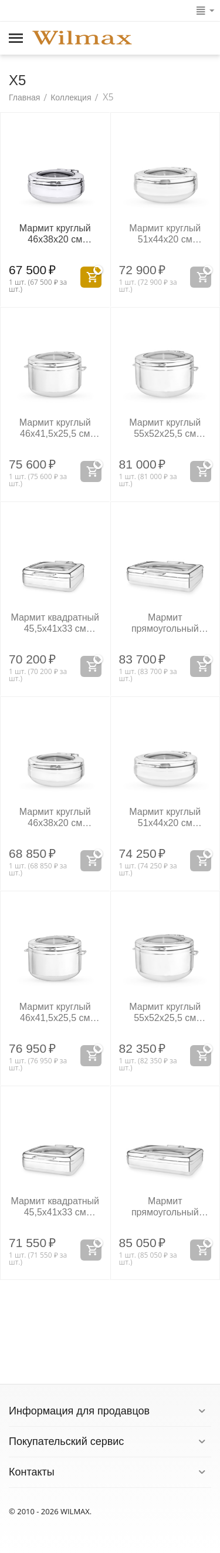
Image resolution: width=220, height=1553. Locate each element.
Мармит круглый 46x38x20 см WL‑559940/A (55, 817)
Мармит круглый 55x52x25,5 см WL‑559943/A (165, 1012)
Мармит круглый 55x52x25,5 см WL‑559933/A (165, 428)
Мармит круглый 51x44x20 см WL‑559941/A (165, 817)
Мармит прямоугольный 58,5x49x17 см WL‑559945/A (165, 1207)
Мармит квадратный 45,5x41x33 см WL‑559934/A (55, 623)
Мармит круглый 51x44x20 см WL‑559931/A (165, 234)
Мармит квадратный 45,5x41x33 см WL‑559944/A (55, 1207)
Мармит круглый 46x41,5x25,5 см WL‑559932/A (55, 428)
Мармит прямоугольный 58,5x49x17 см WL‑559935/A (165, 623)
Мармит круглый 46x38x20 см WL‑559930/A (55, 234)
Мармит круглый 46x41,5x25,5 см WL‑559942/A (55, 1012)
